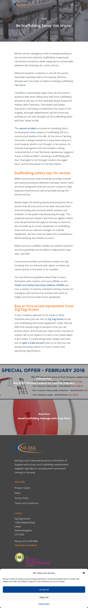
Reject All (44, 597)
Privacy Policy (44, 604)
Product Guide (22, 487)
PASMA (60, 285)
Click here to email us (26, 545)
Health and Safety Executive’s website (35, 285)
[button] (83, 572)
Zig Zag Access (56, 319)
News (44, 18)
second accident (28, 128)
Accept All (44, 589)
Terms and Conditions (26, 503)
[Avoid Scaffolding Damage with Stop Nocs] (44, 417)
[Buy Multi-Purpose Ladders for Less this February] (44, 381)
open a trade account (33, 342)
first (21, 92)
